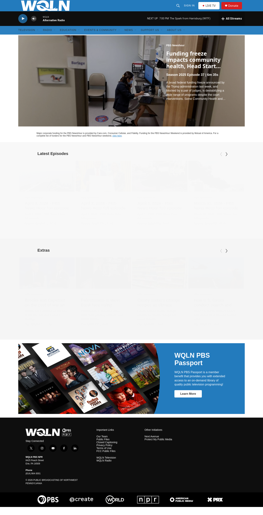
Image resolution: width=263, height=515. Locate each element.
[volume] (34, 26)
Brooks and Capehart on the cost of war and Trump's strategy (46, 313)
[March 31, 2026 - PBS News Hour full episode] (216, 184)
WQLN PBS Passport (192, 366)
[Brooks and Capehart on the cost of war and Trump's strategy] (47, 280)
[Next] (226, 162)
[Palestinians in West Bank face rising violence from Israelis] (103, 280)
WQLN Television (106, 465)
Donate (235, 10)
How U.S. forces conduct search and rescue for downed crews (213, 315)
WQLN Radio (103, 468)
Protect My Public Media (158, 447)
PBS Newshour (175, 53)
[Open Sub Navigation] (37, 38)
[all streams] (232, 26)
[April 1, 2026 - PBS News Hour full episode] (160, 184)
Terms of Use (103, 456)
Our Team (102, 444)
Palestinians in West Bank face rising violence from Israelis (101, 313)
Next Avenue (151, 444)
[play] (23, 26)
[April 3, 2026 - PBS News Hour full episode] (47, 184)
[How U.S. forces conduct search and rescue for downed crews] (216, 280)
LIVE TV (210, 9)
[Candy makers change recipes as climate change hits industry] (160, 280)
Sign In (189, 9)
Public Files (103, 447)
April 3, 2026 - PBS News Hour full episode (47, 213)
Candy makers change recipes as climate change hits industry (159, 313)
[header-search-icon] (178, 9)
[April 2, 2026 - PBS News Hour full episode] (103, 184)
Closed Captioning (106, 450)
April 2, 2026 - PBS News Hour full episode (103, 213)
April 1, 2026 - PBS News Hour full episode (160, 213)
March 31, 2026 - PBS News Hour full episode (216, 213)
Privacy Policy (104, 453)
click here (117, 143)
